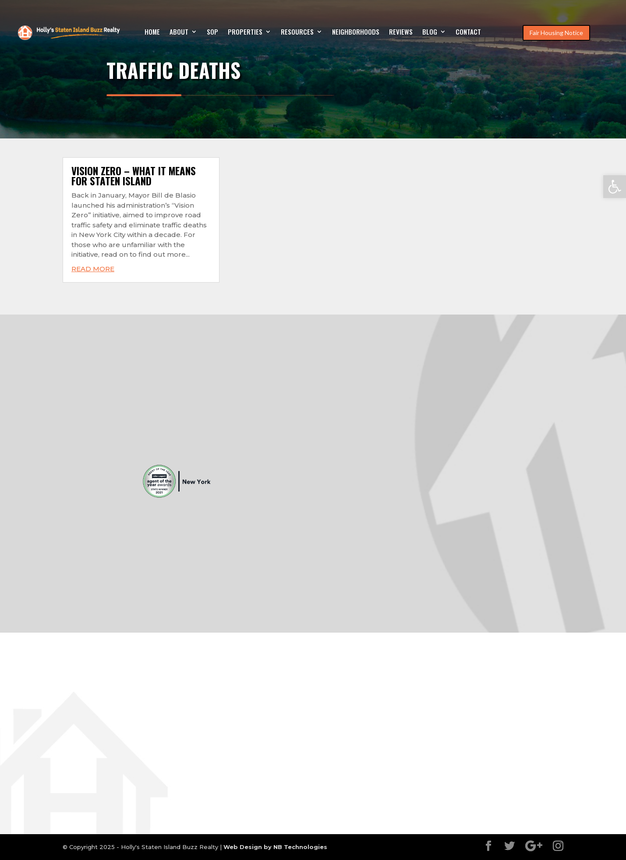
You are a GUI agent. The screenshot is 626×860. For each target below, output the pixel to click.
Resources (297, 32)
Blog (429, 32)
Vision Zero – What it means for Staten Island (133, 175)
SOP (212, 32)
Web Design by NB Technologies (275, 846)
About (179, 32)
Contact (468, 32)
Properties (245, 32)
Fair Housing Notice (556, 32)
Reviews (401, 32)
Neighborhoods (355, 32)
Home (152, 32)
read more (92, 269)
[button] (614, 186)
